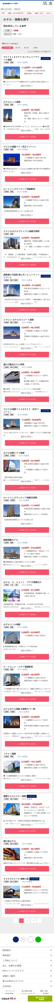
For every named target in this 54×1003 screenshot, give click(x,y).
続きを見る (26, 86)
